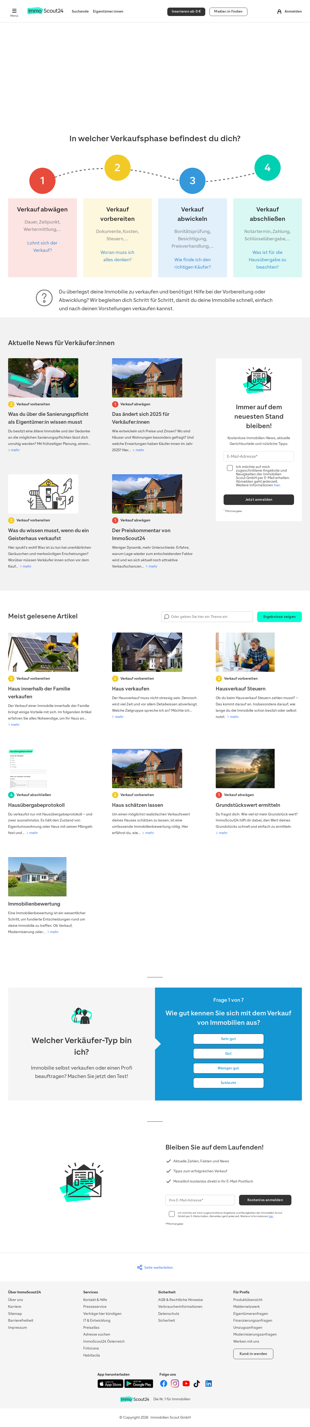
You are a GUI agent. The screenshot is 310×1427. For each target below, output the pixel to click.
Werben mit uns (246, 1341)
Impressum (17, 1327)
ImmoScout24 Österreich (104, 1341)
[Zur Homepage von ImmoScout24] (45, 13)
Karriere (14, 1306)
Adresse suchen (96, 1334)
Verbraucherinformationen (180, 1306)
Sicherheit (166, 1320)
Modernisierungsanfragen (255, 1334)
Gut (228, 1053)
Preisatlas (91, 1327)
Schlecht (228, 1083)
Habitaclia (91, 1355)
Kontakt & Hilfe (95, 1300)
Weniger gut (228, 1068)
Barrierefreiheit (20, 1320)
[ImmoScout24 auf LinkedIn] (208, 1386)
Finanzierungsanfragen (252, 1320)
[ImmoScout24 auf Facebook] (164, 1386)
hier (277, 485)
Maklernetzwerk (246, 1306)
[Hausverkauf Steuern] (259, 676)
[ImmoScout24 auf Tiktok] (197, 1386)
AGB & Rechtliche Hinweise (180, 1300)
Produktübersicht (247, 1300)
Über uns (15, 1300)
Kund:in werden (253, 1354)
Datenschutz (168, 1313)
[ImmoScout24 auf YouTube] (186, 1386)
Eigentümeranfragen (250, 1313)
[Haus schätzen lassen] (155, 792)
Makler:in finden (228, 11)
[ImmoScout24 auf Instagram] (175, 1386)
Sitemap (15, 1313)
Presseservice (95, 1306)
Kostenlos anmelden (265, 1200)
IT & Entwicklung (96, 1320)
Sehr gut (228, 1039)
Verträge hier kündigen (102, 1313)
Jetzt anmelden (259, 499)
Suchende (80, 11)
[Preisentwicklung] (155, 406)
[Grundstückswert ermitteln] (259, 792)
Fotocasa (91, 1348)
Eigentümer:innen (108, 11)
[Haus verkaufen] (155, 676)
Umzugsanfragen (247, 1327)
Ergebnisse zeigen (279, 616)
